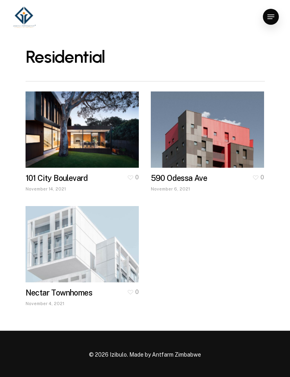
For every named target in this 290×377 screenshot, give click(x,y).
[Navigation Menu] (271, 17)
